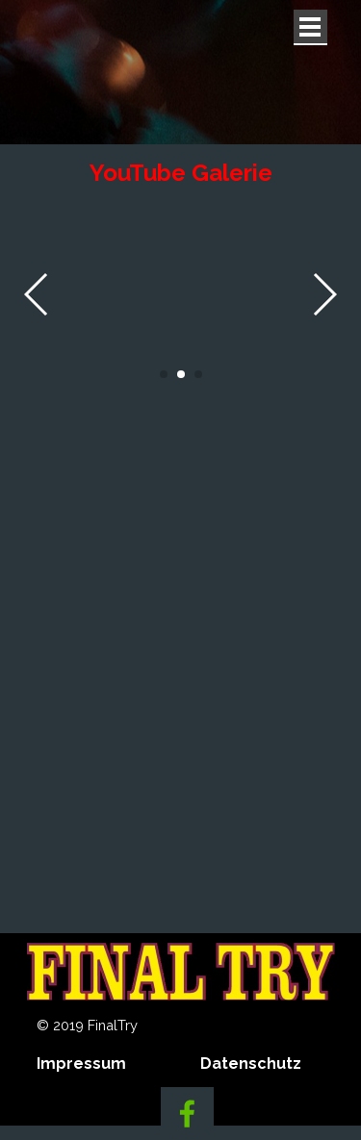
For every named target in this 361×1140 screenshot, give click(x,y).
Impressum (81, 1063)
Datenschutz (250, 1063)
